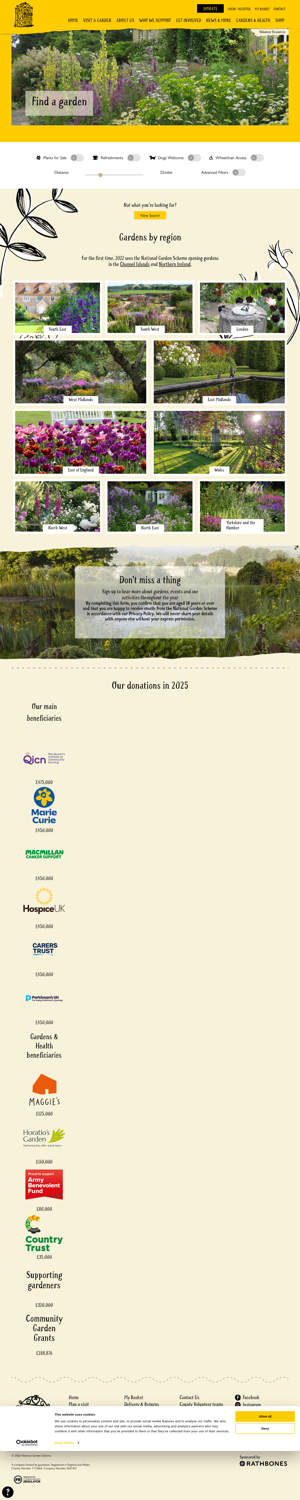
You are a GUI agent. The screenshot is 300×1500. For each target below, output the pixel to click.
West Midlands (81, 400)
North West (57, 528)
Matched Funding (140, 1425)
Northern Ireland (175, 264)
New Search (150, 215)
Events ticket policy (142, 1432)
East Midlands (219, 400)
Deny (265, 1477)
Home (73, 20)
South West (149, 329)
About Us (125, 20)
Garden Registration (142, 1411)
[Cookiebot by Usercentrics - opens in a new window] (27, 1492)
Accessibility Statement (201, 1439)
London (242, 329)
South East (57, 329)
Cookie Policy (192, 1425)
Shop (279, 20)
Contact (279, 9)
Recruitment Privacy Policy (204, 1432)
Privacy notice (192, 1418)
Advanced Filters (223, 172)
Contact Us (189, 1397)
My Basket (262, 9)
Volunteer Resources (272, 32)
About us (77, 1411)
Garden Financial (139, 1418)
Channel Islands (135, 264)
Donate (210, 9)
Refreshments (116, 158)
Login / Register (239, 9)
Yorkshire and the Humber (240, 525)
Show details (64, 1492)
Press (184, 1411)
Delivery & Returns (141, 1404)
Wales (219, 470)
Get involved (188, 20)
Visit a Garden (97, 20)
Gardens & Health (253, 20)
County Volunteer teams (201, 1404)
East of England (81, 470)
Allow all (265, 1465)
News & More (218, 20)
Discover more (81, 1418)
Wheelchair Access (236, 158)
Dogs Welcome (175, 158)
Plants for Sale (60, 158)
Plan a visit (79, 1404)
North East (150, 528)
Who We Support (155, 20)
